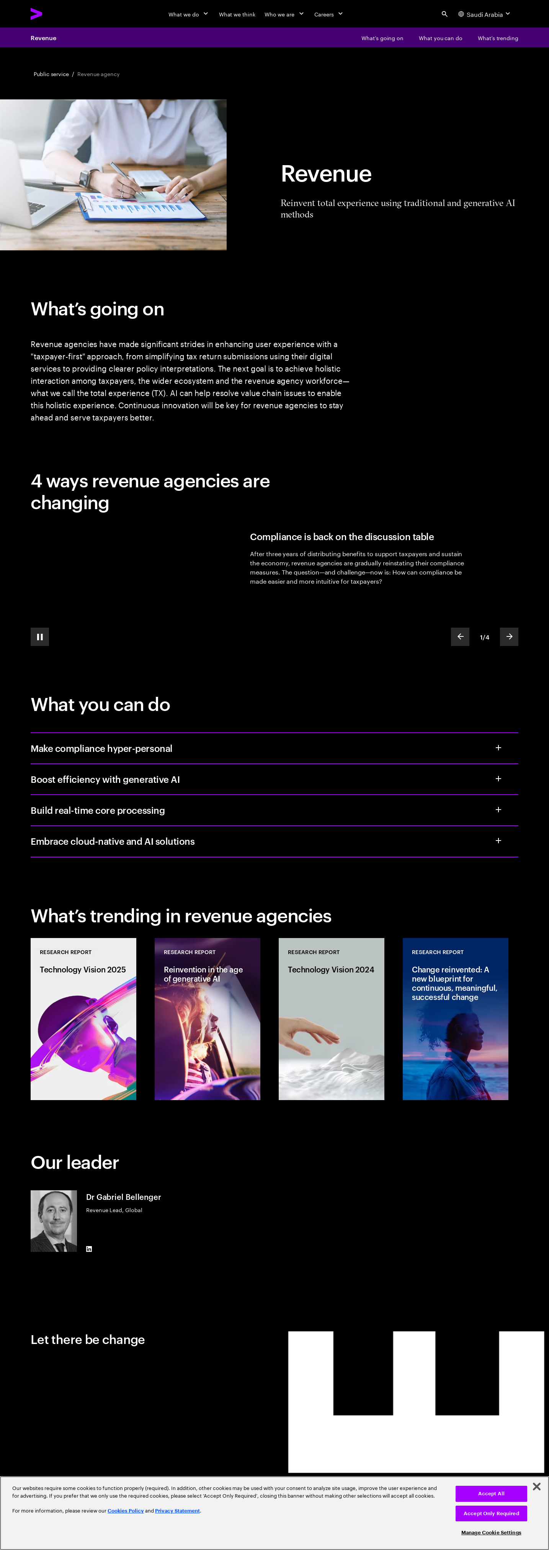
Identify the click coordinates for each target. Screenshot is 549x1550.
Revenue (43, 37)
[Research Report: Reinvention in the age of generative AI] (207, 1019)
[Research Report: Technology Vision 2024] (331, 1019)
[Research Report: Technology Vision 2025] (83, 1019)
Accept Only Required (491, 1513)
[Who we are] (284, 14)
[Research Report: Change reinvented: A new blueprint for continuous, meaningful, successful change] (455, 1019)
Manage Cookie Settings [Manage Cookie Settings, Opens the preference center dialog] (491, 1532)
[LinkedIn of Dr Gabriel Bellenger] (89, 1249)
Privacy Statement (177, 1510)
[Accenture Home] (54, 14)
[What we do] (188, 14)
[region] (274, 1513)
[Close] (536, 1486)
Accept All (491, 1493)
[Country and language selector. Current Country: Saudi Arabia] (485, 14)
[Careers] (329, 14)
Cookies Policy (126, 1510)
